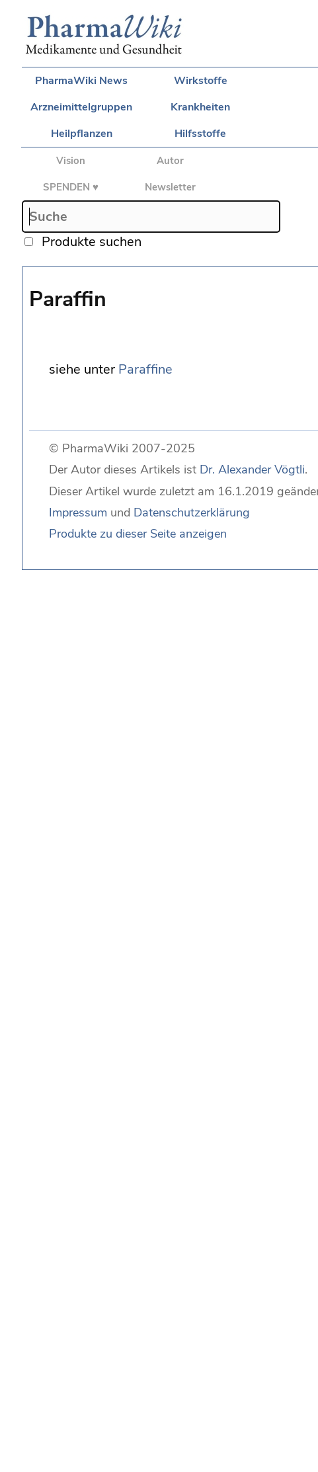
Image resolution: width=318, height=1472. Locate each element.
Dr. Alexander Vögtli (252, 469)
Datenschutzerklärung (192, 512)
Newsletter (170, 187)
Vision (70, 160)
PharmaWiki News (81, 80)
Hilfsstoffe (200, 133)
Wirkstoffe (200, 80)
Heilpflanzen (81, 133)
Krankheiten (200, 107)
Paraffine (145, 369)
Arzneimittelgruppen (81, 107)
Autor (170, 160)
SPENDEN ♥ (71, 187)
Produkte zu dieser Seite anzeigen (138, 534)
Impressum (78, 512)
